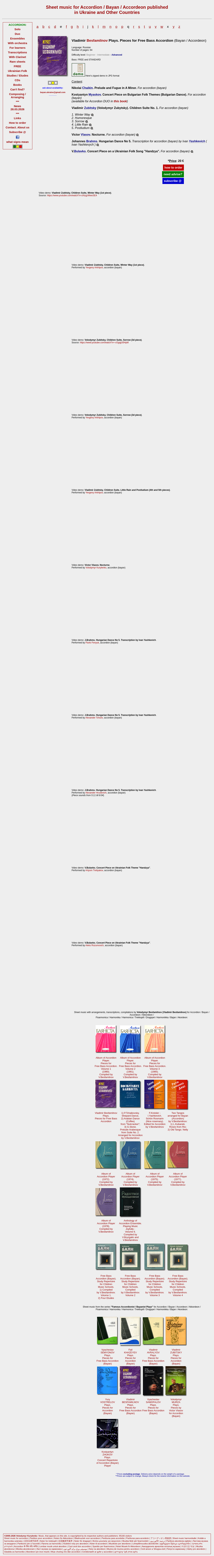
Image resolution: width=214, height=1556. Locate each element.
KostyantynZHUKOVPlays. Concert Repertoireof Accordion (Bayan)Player (107, 1458)
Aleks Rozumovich (94, 945)
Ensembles (17, 38)
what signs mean (17, 141)
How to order (17, 122)
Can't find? (17, 89)
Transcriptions (17, 52)
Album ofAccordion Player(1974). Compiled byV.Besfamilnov (130, 1179)
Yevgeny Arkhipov (94, 267)
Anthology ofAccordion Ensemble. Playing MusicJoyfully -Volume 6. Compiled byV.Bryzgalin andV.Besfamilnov (130, 1230)
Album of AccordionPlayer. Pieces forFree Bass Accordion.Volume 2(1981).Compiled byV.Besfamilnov (130, 1067)
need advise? (173, 174)
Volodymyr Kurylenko (96, 567)
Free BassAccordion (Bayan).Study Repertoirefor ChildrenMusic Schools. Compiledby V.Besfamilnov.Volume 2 (130, 1285)
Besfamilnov (97, 40)
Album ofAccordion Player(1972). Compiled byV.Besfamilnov (106, 1179)
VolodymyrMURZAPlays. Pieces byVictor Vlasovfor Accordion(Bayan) (176, 1407)
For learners (17, 47)
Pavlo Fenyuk (92, 642)
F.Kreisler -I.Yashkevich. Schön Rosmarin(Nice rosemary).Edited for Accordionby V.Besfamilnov (154, 1120)
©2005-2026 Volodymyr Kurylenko (21, 1536)
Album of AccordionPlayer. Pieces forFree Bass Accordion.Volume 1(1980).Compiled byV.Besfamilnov (106, 1067)
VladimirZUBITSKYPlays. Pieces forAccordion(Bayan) (176, 1356)
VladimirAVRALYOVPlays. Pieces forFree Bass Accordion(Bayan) (153, 1356)
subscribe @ (173, 180)
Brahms (91, 141)
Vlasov (85, 134)
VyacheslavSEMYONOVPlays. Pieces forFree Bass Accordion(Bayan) (107, 1356)
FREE (17, 66)
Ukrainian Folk (17, 70)
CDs (17, 80)
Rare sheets (17, 61)
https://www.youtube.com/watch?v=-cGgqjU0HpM (104, 342)
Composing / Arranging (17, 95)
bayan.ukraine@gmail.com (52, 92)
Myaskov (95, 94)
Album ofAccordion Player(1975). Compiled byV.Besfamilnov (155, 1179)
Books (17, 84)
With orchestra (17, 43)
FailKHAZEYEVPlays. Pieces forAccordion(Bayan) (130, 1356)
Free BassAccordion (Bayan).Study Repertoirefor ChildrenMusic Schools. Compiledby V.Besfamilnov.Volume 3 (155, 1285)
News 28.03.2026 (17, 107)
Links (17, 118)
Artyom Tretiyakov (94, 870)
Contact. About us (17, 127)
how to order (173, 167)
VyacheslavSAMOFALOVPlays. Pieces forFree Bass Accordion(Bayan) (153, 1406)
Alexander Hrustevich (95, 792)
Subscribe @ (17, 132)
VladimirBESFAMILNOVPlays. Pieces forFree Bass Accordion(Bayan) (130, 1406)
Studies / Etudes (17, 75)
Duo (17, 33)
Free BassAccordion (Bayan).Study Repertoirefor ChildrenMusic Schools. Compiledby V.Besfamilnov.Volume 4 (178, 1285)
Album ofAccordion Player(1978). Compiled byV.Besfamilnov (106, 1226)
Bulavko (80, 151)
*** (17, 101)
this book (120, 101)
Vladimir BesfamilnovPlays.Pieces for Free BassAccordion (106, 1117)
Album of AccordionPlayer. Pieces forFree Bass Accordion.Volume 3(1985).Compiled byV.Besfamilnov (154, 1067)
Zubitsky (90, 107)
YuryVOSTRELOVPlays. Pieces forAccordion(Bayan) (107, 1406)
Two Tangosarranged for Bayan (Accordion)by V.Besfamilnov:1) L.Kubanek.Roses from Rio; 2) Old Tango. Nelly (178, 1121)
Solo (17, 29)
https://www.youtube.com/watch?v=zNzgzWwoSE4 (72, 195)
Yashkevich (197, 141)
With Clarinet (17, 57)
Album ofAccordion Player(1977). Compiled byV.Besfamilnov (178, 1179)
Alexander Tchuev (94, 717)
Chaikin (87, 87)
